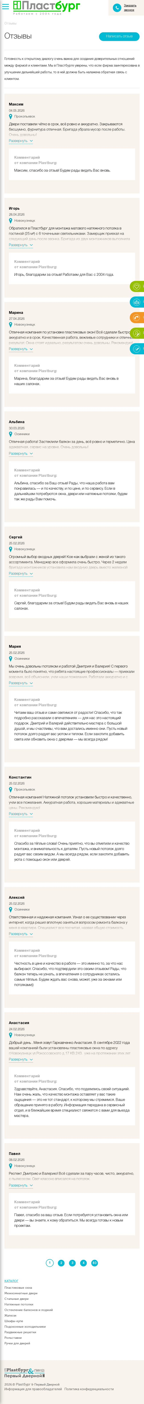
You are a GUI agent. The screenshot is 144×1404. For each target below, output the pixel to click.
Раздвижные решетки (20, 1332)
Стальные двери (16, 1299)
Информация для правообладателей (33, 1389)
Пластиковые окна (18, 1287)
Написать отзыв (119, 36)
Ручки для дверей (17, 1343)
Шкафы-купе (13, 1321)
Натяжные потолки (18, 1304)
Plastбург (23, 1384)
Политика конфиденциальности (89, 1389)
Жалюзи (10, 1315)
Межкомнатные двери (20, 1293)
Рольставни (13, 1337)
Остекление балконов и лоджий (28, 1310)
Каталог (11, 1281)
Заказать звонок (130, 8)
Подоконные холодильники (25, 1326)
